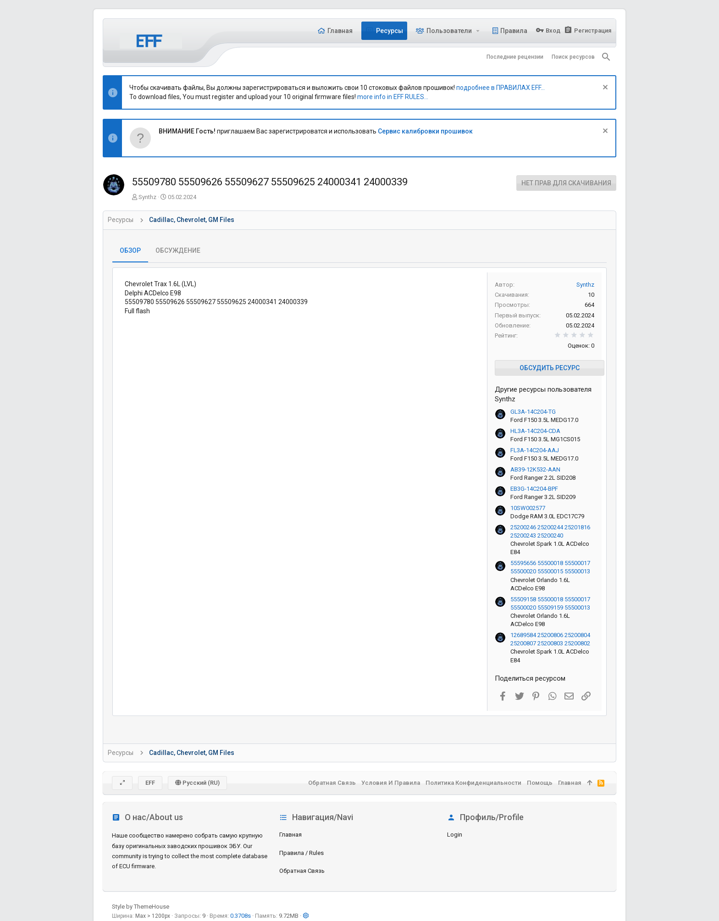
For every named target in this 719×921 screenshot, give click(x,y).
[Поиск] (606, 57)
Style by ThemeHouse (140, 906)
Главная (290, 834)
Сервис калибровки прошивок (425, 131)
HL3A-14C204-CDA (535, 430)
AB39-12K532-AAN (535, 469)
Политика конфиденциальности (473, 782)
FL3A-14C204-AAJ (534, 450)
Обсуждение (177, 250)
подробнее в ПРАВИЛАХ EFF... (500, 87)
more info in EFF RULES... (392, 96)
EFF (150, 782)
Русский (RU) (197, 782)
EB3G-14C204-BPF (534, 488)
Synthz (147, 197)
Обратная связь (302, 870)
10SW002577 (527, 508)
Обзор (130, 250)
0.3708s (240, 915)
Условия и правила (390, 782)
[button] (478, 31)
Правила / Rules (301, 852)
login (454, 834)
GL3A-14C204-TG (533, 411)
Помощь (540, 782)
